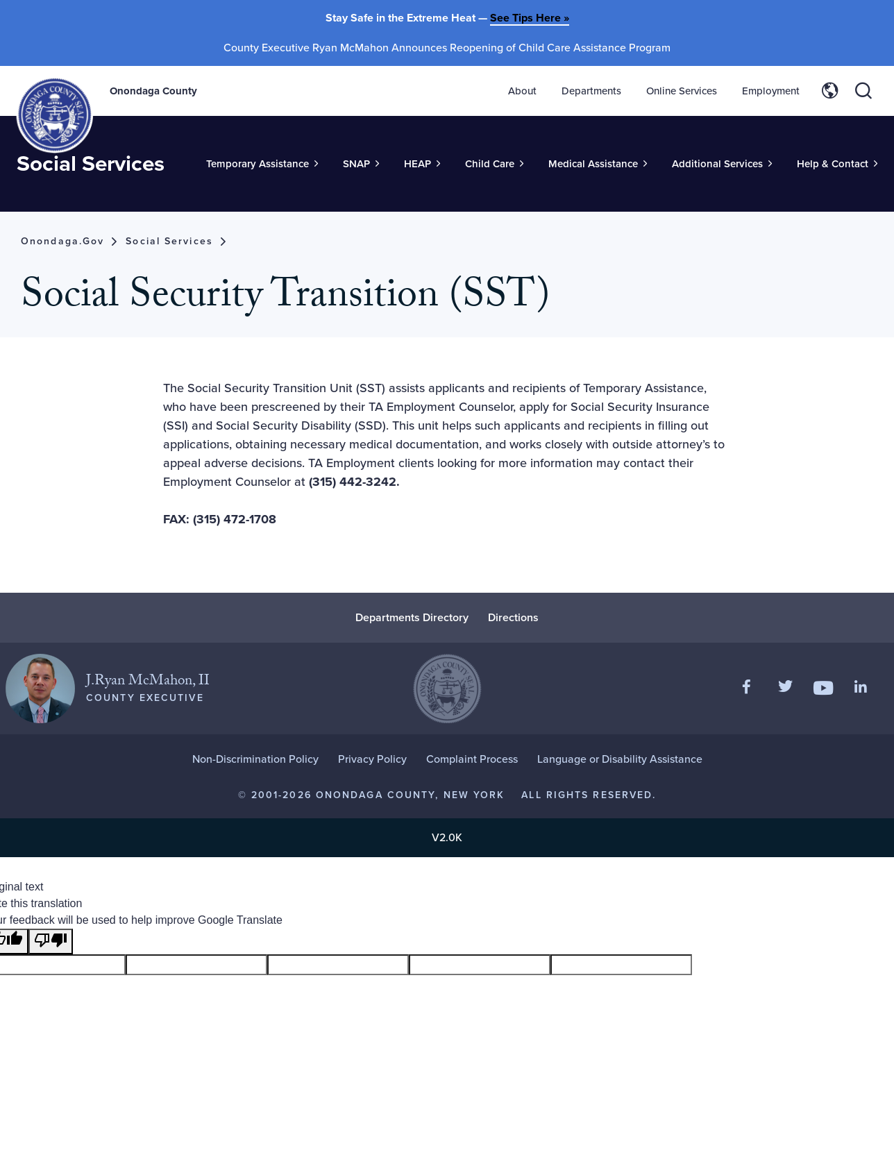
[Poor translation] (50, 943)
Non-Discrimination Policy (255, 760)
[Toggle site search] (863, 91)
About (522, 91)
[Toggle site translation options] (830, 91)
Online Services (681, 91)
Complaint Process (472, 760)
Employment (771, 91)
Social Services (92, 185)
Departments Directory (412, 619)
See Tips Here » (529, 18)
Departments (591, 91)
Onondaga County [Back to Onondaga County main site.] (155, 91)
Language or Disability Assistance (619, 760)
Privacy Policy (372, 760)
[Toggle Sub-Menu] (262, 190)
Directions (513, 619)
